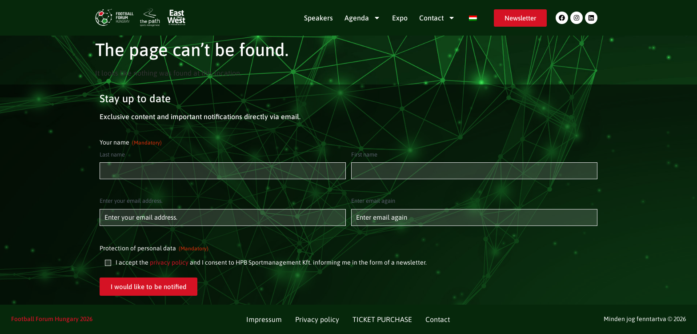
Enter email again (373, 200)
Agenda (362, 18)
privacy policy (169, 262)
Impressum (264, 319)
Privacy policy (317, 319)
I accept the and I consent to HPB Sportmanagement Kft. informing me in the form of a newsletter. (271, 262)
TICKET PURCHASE (382, 319)
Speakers (318, 18)
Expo (400, 18)
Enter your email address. (131, 200)
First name (364, 154)
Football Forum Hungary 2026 (51, 318)
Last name (112, 154)
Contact (437, 18)
